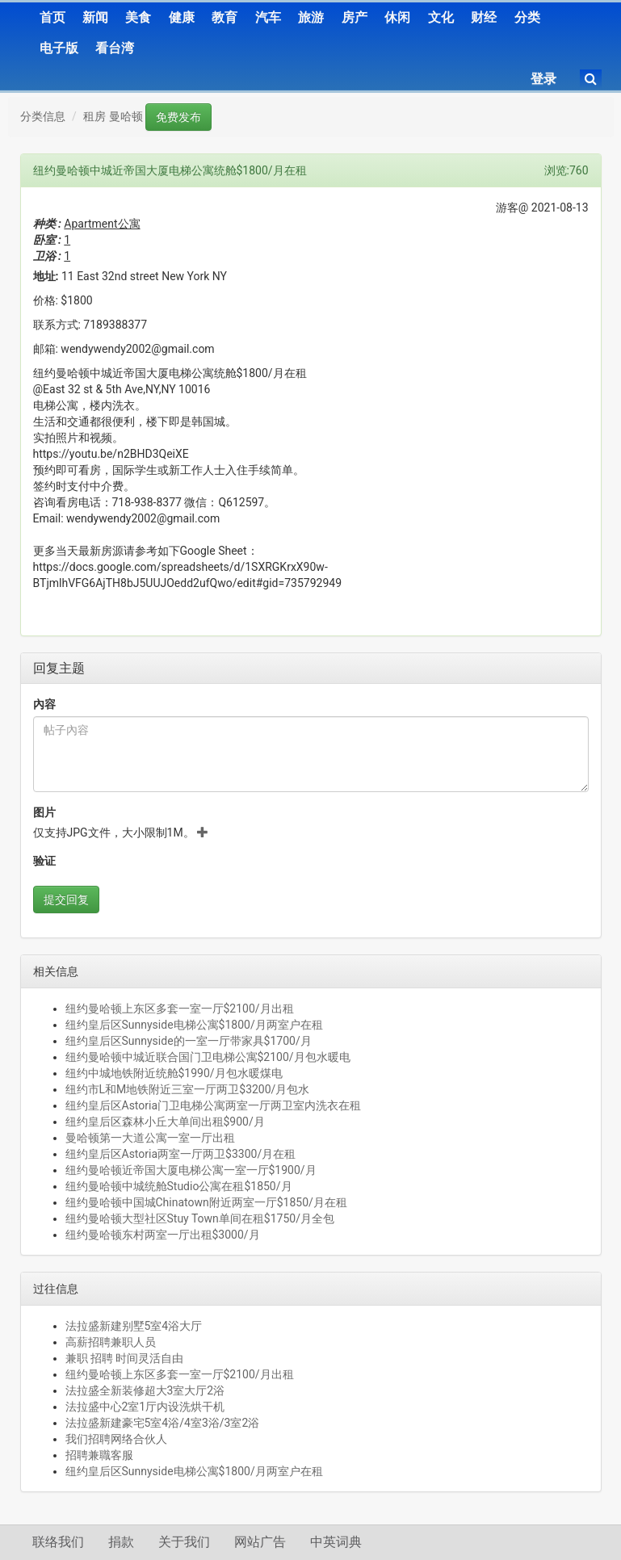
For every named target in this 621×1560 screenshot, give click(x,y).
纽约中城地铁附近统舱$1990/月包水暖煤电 (174, 1073)
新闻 (95, 17)
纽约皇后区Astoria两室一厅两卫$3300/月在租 (180, 1153)
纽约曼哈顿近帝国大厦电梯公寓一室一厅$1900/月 (191, 1170)
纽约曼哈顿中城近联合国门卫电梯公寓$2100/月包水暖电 (207, 1056)
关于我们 (184, 1542)
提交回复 (66, 899)
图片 (44, 812)
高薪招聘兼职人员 (110, 1342)
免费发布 (178, 117)
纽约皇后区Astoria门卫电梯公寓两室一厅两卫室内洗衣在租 (213, 1105)
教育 (224, 17)
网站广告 (260, 1542)
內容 (44, 704)
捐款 (121, 1542)
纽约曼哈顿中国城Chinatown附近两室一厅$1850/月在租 (206, 1202)
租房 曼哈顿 (112, 116)
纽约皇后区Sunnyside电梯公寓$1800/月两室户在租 (194, 1024)
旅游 (311, 17)
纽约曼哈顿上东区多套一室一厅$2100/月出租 (179, 1008)
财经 (484, 17)
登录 (543, 78)
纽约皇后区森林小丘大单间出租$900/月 (165, 1121)
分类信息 (42, 116)
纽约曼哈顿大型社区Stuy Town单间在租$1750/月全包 (199, 1218)
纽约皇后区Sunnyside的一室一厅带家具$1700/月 (188, 1040)
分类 (527, 17)
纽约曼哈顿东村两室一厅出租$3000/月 (162, 1234)
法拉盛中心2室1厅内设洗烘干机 (145, 1406)
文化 (441, 17)
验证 (44, 860)
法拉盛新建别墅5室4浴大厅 (134, 1325)
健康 (182, 17)
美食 (138, 17)
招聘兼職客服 (99, 1455)
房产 (354, 17)
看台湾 (114, 48)
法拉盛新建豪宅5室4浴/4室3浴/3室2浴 (162, 1422)
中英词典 (336, 1542)
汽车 (268, 17)
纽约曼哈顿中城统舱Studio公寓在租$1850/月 (178, 1186)
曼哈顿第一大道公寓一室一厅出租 (150, 1137)
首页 (52, 17)
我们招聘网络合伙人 (116, 1438)
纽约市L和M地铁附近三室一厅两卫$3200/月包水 (187, 1089)
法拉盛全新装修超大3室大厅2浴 (145, 1390)
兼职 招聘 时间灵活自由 (124, 1358)
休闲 (397, 17)
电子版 (59, 48)
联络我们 (58, 1542)
